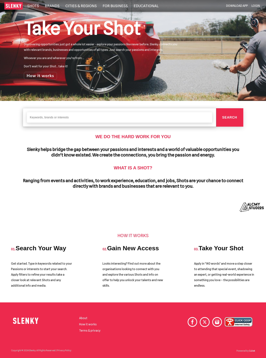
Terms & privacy (89, 330)
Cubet (252, 350)
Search (229, 117)
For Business (115, 6)
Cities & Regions (81, 6)
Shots (33, 6)
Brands (52, 6)
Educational (146, 6)
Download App (237, 6)
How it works (40, 76)
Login (256, 6)
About (83, 318)
